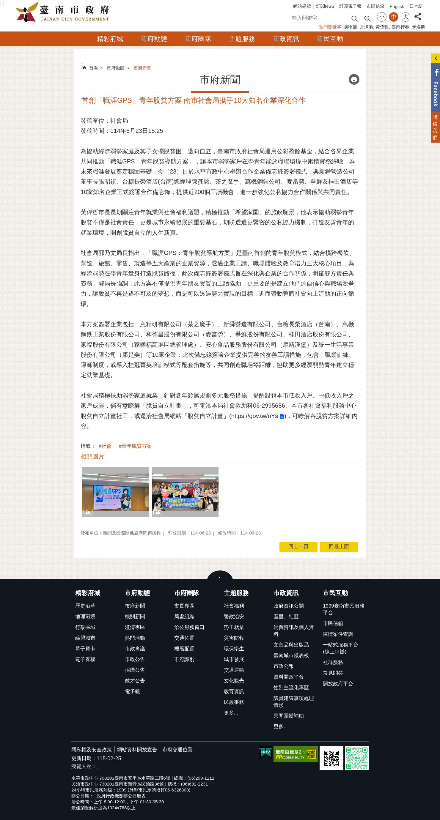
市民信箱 (375, 6)
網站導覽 (302, 6)
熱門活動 (135, 638)
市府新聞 (142, 67)
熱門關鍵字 (330, 27)
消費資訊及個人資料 (294, 631)
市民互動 (330, 38)
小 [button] (381, 17)
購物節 (350, 26)
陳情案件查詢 (338, 634)
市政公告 (135, 659)
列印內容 (354, 79)
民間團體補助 (289, 716)
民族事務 (234, 702)
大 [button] (405, 17)
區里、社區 (286, 616)
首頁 (93, 67)
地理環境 (85, 616)
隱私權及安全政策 (91, 750)
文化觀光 (234, 681)
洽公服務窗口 (189, 627)
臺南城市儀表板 (291, 655)
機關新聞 (135, 616)
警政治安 (234, 616)
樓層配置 (184, 649)
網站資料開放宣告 (137, 750)
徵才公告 (135, 681)
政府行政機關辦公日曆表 (121, 795)
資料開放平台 (289, 677)
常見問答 (333, 673)
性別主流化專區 (291, 687)
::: (2, 3)
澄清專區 (135, 627)
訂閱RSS (325, 6)
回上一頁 (298, 546)
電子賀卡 (85, 649)
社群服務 (333, 662)
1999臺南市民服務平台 (343, 609)
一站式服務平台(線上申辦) (340, 648)
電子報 (132, 691)
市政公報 (284, 666)
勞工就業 (234, 627)
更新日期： (84, 758)
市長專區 (184, 606)
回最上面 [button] (339, 546)
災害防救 (234, 638)
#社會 (105, 446)
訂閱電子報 (350, 6)
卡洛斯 (418, 26)
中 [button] (393, 17)
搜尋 (295, 17)
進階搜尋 (367, 18)
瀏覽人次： (84, 766)
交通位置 (184, 638)
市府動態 (154, 38)
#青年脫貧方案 (135, 446)
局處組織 (184, 616)
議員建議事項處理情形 (294, 702)
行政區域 (85, 627)
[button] (115, 492)
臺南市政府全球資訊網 (64, 12)
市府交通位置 (177, 750)
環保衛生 (234, 649)
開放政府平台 (338, 684)
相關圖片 (92, 456)
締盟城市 (85, 638)
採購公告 (135, 670)
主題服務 (242, 38)
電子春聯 (85, 659)
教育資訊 (234, 691)
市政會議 (135, 649)
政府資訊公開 (289, 606)
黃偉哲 (382, 26)
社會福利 (234, 606)
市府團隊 (198, 38)
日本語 (416, 6)
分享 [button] (418, 13)
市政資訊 (286, 38)
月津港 (366, 26)
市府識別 (184, 659)
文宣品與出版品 (291, 645)
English (396, 6)
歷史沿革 (85, 606)
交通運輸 (234, 670)
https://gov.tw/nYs (254, 416)
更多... (231, 713)
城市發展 (234, 659)
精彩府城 (110, 38)
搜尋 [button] (354, 18)
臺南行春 (400, 26)
